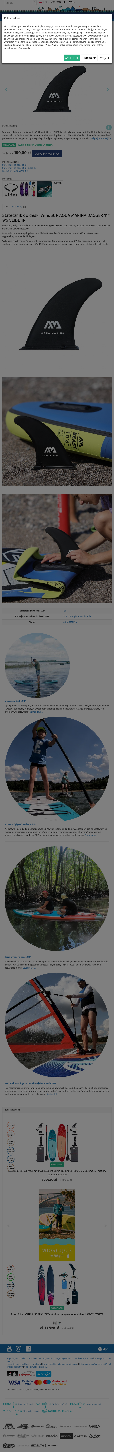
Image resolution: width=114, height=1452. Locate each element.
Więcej (104, 58)
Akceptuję (72, 58)
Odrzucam (89, 58)
